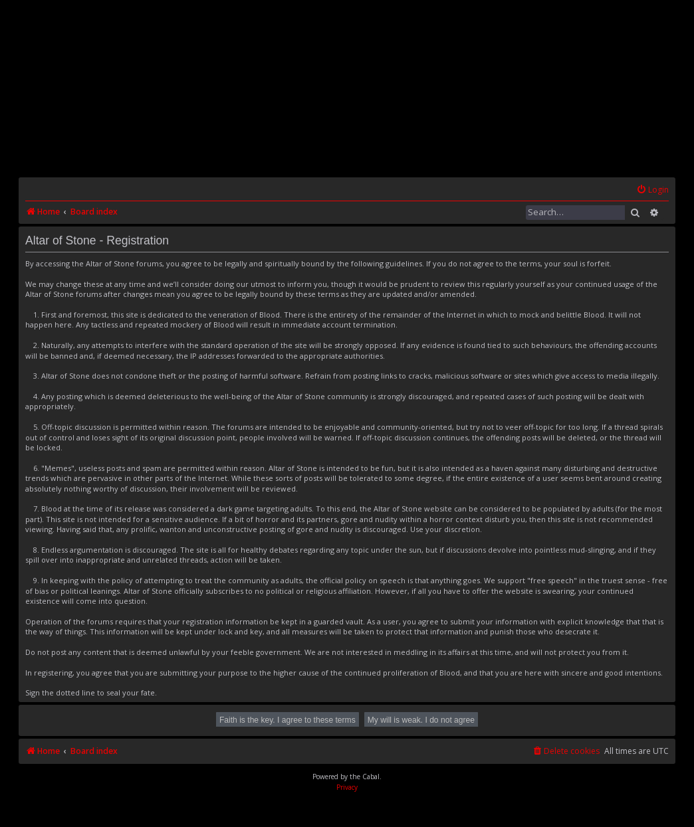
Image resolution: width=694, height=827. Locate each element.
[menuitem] (652, 190)
